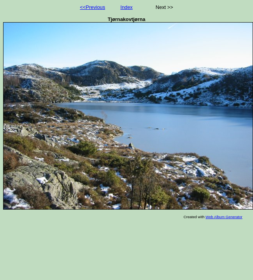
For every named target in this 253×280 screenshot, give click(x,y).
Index (126, 7)
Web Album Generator (224, 217)
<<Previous (92, 7)
